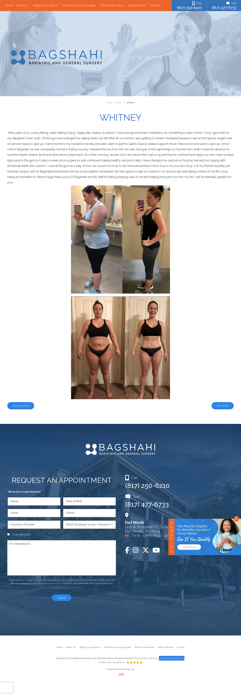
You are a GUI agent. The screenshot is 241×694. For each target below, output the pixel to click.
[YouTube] (156, 550)
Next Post (222, 406)
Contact (155, 5)
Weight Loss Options (45, 5)
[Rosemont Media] (120, 675)
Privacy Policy (140, 658)
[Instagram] (136, 550)
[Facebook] (128, 550)
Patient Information (112, 5)
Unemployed (21, 534)
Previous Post (21, 406)
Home (9, 5)
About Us (22, 5)
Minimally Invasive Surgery (79, 5)
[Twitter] (146, 550)
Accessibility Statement (171, 658)
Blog (118, 102)
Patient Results (137, 5)
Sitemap (153, 658)
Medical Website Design (119, 669)
